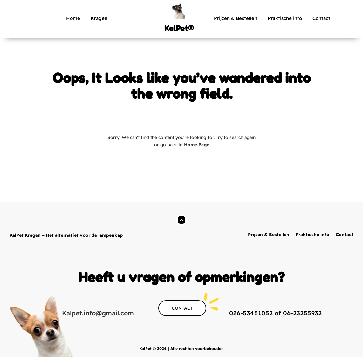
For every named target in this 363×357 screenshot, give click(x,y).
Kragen (99, 18)
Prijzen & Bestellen (235, 18)
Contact (321, 18)
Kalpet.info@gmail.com (98, 313)
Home (73, 18)
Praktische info (285, 18)
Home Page (196, 145)
